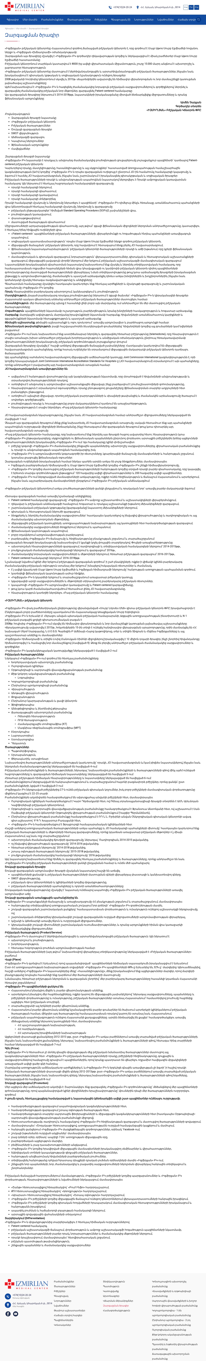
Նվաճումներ (165, 19)
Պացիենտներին (63, 1320)
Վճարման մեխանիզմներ (118, 1301)
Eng (196, 7)
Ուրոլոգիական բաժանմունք (169, 1330)
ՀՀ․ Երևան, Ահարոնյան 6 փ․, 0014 (158, 7)
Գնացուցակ (120, 19)
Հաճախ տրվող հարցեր (68, 1315)
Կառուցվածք (111, 1291)
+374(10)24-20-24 (120, 7)
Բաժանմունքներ (52, 19)
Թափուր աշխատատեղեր (69, 1310)
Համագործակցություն (116, 1310)
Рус (191, 7)
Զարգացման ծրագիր (116, 1305)
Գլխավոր (13, 19)
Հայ (185, 7)
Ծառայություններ (79, 19)
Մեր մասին (30, 19)
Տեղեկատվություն (114, 1281)
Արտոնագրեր (111, 1296)
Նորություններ (144, 19)
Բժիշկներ (101, 19)
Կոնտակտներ (62, 1325)
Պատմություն (111, 1286)
